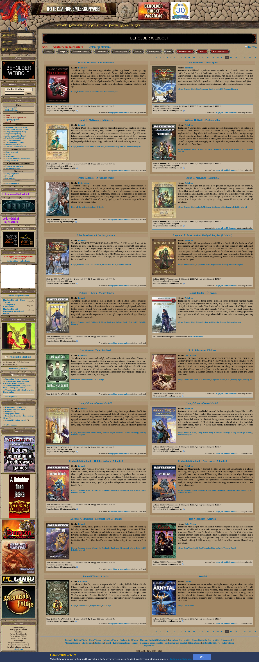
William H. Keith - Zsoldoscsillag (202, 120)
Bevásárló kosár (12, 183)
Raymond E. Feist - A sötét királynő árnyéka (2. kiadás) (202, 235)
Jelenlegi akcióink (100, 46)
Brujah (234, 548)
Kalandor (82, 581)
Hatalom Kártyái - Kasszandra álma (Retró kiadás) (13, 311)
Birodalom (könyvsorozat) (16, 379)
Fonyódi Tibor (95, 606)
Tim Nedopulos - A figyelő (203, 519)
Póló (169, 51)
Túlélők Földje (80, 640)
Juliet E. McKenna (97, 147)
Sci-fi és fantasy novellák (176, 643)
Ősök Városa (95, 640)
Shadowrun (213, 89)
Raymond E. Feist (203, 265)
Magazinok (10, 134)
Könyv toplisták (12, 174)
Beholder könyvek (13, 127)
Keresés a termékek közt (15, 147)
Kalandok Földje (110, 640)
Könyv (62, 51)
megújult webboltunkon (119, 113)
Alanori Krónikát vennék (16, 420)
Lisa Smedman (202, 89)
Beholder (82, 67)
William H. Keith (205, 149)
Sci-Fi (221, 89)
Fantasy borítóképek (14, 166)
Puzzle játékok (11, 138)
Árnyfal (202, 576)
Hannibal (9, 411)
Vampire (226, 548)
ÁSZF (45, 46)
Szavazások (10, 178)
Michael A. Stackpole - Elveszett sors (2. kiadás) (96, 519)
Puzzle (138, 51)
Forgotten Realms (218, 380)
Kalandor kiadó (83, 606)
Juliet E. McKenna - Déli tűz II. (96, 120)
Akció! (202, 51)
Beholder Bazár (219, 51)
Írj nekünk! (19, 649)
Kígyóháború (216, 265)
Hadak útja (106, 606)
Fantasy (123, 147)
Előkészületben (11, 110)
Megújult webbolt (12, 414)
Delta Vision (83, 183)
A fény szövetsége (131, 433)
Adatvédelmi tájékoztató (68, 46)
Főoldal (68, 640)
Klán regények (216, 548)
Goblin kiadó (189, 606)
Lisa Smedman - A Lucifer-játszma (96, 235)
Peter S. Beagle (98, 207)
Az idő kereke (214, 322)
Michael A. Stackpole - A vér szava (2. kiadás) (202, 461)
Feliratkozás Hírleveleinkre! (17, 194)
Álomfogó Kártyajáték (179, 640)
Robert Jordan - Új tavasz (202, 293)
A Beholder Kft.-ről (211, 643)
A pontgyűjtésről (12, 120)
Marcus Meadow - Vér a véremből (96, 62)
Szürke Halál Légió (230, 149)
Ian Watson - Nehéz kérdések (96, 350)
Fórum (135, 643)
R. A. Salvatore (204, 380)
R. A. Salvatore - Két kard (202, 350)
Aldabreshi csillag (112, 147)
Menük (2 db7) (185, 51)
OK (202, 657)
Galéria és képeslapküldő (151, 643)
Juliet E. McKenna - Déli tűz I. (202, 178)
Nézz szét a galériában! (18, 368)
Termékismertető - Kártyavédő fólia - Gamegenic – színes (17, 386)
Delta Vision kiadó (84, 207)
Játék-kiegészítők (12, 136)
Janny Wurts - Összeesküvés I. (202, 403)
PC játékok (10, 140)
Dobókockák (10, 144)
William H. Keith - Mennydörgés (96, 293)
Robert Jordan (202, 322)
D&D (228, 380)
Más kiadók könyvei (13, 129)
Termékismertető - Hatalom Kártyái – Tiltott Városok (16, 382)
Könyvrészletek (12, 161)
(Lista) (24, 127)
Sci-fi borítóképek (13, 168)
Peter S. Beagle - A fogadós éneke (96, 178)
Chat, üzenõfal (11, 152)
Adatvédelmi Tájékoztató (11, 220)
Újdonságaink (11, 108)
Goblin (188, 581)
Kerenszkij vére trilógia (130, 490)
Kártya (49, 51)
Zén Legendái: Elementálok (9, 305)
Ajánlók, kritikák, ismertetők (17, 158)
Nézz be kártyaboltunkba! (18, 296)
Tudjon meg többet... (181, 659)
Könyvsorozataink (121, 643)
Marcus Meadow (96, 92)
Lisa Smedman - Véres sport (202, 62)
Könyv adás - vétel (13, 407)
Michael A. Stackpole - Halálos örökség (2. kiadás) (96, 461)
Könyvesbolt (226, 640)
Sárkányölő (125, 640)
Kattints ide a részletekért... (18, 261)
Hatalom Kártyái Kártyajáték (153, 640)
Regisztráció (195, 643)
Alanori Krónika (72, 643)
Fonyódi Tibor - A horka (96, 576)
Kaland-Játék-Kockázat (15, 409)
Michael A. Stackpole (101, 490)
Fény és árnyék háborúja (113, 433)
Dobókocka (101, 51)
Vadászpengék (236, 380)
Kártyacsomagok (12, 131)
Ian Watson (75, 380)
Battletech (217, 149)
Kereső (252, 46)
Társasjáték (154, 51)
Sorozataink (10, 156)
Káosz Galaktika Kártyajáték (205, 640)
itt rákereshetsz (196, 336)
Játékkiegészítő (120, 51)
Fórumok (9, 176)
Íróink (8, 154)
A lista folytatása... (11, 397)
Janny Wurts (96, 433)
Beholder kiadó (83, 92)
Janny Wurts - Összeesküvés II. (96, 403)
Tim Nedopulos (204, 548)
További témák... (10, 425)
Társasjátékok (11, 142)
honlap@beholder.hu (18, 629)
